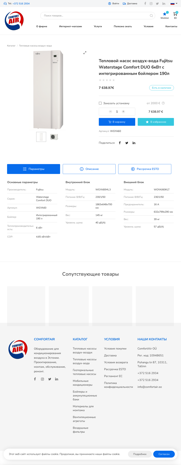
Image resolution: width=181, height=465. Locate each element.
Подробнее (140, 454)
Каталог (11, 45)
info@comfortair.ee (150, 387)
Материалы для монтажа (83, 408)
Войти (113, 3)
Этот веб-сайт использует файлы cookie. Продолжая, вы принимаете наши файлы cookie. (64, 454)
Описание (89, 169)
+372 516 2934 (21, 3)
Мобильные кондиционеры (82, 383)
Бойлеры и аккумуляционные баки (85, 395)
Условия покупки (115, 349)
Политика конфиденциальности (118, 385)
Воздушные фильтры (80, 430)
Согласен (164, 454)
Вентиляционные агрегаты (84, 419)
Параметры (33, 169)
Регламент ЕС (113, 376)
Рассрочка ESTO (145, 169)
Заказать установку (116, 103)
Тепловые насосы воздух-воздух (85, 350)
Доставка (130, 3)
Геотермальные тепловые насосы (84, 372)
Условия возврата (116, 362)
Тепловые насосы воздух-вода (35, 45)
